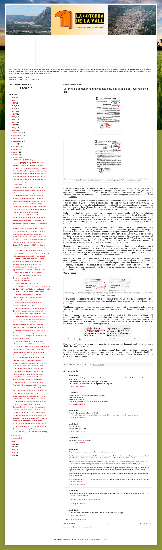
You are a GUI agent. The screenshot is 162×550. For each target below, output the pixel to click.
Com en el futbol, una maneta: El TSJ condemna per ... (30, 322)
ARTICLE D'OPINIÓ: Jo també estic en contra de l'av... (30, 390)
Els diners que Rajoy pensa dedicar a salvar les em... (29, 182)
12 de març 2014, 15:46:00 (77, 404)
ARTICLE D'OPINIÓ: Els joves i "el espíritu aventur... (29, 319)
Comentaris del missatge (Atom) (83, 527)
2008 (13, 455)
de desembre (17, 133)
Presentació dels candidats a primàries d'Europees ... (29, 385)
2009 (13, 452)
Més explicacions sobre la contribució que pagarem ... (29, 250)
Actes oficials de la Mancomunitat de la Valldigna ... (29, 204)
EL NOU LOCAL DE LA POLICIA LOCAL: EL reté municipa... (32, 286)
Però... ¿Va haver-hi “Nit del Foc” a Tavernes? (27, 275)
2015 (13, 128)
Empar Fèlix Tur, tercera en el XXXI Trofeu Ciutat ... (29, 245)
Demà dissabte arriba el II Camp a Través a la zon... (29, 407)
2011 (13, 447)
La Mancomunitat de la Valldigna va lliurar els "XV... (29, 187)
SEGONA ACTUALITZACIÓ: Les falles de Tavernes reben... (31, 347)
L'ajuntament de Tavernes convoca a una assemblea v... (30, 226)
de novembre (17, 136)
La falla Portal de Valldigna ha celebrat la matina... (28, 382)
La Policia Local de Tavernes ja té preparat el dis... (28, 341)
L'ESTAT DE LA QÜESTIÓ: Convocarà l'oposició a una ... (31, 215)
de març (16, 157)
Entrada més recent (70, 523)
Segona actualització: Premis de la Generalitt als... (28, 360)
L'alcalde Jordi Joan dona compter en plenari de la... (29, 349)
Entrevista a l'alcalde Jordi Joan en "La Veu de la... (28, 165)
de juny (15, 149)
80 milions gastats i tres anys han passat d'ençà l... (29, 228)
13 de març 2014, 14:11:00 (77, 515)
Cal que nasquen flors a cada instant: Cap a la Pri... (29, 201)
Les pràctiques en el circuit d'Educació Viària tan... (28, 195)
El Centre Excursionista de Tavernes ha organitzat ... (29, 308)
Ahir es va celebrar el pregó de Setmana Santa (27, 374)
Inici (108, 523)
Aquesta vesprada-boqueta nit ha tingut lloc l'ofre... (29, 297)
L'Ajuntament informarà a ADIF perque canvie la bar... (29, 344)
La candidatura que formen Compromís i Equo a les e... (30, 259)
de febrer (16, 435)
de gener (16, 438)
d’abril (15, 155)
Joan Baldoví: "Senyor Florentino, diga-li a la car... (28, 261)
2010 (13, 449)
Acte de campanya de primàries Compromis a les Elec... (30, 355)
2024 (13, 103)
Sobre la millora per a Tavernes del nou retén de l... (29, 352)
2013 (13, 441)
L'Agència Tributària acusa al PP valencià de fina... (29, 327)
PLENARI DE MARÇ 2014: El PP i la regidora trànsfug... (30, 432)
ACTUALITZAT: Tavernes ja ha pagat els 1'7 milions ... (30, 168)
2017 (13, 122)
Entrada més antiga (146, 523)
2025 (13, 100)
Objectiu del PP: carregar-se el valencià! (25, 283)
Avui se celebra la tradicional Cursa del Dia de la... (28, 421)
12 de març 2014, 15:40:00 (77, 386)
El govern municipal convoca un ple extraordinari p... (29, 379)
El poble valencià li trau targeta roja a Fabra (26, 404)
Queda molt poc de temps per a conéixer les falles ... (29, 311)
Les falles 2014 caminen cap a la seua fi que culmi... (29, 292)
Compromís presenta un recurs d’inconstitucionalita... (29, 248)
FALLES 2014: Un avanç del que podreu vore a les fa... (30, 314)
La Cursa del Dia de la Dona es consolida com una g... (30, 401)
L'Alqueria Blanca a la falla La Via (23, 305)
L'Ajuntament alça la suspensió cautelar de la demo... (29, 231)
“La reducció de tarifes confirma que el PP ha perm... (29, 190)
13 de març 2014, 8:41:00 (77, 484)
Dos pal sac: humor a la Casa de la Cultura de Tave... (29, 412)
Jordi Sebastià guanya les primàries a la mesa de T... (29, 256)
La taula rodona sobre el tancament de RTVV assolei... (30, 418)
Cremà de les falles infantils (21, 281)
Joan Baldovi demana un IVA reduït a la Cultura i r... (29, 264)
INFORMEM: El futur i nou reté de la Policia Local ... (29, 325)
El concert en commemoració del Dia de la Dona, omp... (30, 388)
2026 (13, 97)
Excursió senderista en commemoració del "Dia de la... (30, 209)
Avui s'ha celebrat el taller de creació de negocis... (28, 198)
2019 (13, 117)
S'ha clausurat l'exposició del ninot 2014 (25, 393)
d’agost (15, 144)
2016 (13, 125)
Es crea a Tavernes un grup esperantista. (26, 212)
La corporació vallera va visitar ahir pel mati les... (28, 294)
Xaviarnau (85, 539)
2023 (13, 106)
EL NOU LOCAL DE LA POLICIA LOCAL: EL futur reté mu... (31, 253)
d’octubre (16, 138)
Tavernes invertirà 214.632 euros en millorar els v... (29, 330)
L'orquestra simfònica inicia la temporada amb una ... (29, 377)
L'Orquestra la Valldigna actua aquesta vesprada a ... (29, 193)
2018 (13, 119)
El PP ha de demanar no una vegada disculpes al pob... (30, 333)
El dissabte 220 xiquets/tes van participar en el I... (28, 371)
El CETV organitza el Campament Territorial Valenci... (29, 357)
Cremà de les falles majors (21, 278)
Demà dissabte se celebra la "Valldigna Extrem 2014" (29, 207)
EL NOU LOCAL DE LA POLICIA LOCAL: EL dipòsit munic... (32, 289)
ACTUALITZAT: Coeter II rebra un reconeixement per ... (30, 239)
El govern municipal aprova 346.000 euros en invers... (30, 363)
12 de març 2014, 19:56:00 (77, 418)
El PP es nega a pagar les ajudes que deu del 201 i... (29, 163)
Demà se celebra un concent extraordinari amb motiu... (30, 415)
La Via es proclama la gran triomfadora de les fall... (29, 303)
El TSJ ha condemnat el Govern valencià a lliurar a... (29, 366)
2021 (13, 111)
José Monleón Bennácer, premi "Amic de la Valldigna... (30, 237)
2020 (13, 114)
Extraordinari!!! (17, 185)
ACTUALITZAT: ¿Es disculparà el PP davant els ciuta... (30, 336)
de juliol (15, 146)
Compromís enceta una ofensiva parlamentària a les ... (30, 410)
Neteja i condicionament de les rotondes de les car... (29, 220)
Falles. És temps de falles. (21, 338)
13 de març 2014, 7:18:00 (77, 443)
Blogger (105, 539)
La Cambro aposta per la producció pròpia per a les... (29, 396)
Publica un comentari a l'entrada (76, 519)
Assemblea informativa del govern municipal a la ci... (29, 171)
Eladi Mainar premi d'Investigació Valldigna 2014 (28, 234)
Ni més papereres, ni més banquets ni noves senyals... (30, 423)
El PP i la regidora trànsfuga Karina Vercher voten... (29, 429)
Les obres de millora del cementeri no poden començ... (30, 426)
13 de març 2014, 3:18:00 (77, 431)
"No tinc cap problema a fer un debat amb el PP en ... (29, 217)
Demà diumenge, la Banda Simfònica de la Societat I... (30, 399)
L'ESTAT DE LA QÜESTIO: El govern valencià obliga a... (30, 160)
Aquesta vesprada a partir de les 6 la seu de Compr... (29, 270)
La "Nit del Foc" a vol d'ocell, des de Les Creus (27, 272)
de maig (16, 152)
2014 (13, 130)
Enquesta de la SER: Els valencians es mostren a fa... (30, 223)
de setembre (17, 141)
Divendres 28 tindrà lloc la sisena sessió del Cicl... (28, 242)
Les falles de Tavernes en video (23, 300)
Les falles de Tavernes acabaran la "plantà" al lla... (28, 316)
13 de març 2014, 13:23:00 (77, 504)
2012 (13, 444)
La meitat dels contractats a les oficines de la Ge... (28, 368)
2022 (13, 108)
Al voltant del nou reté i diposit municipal (25, 267)
